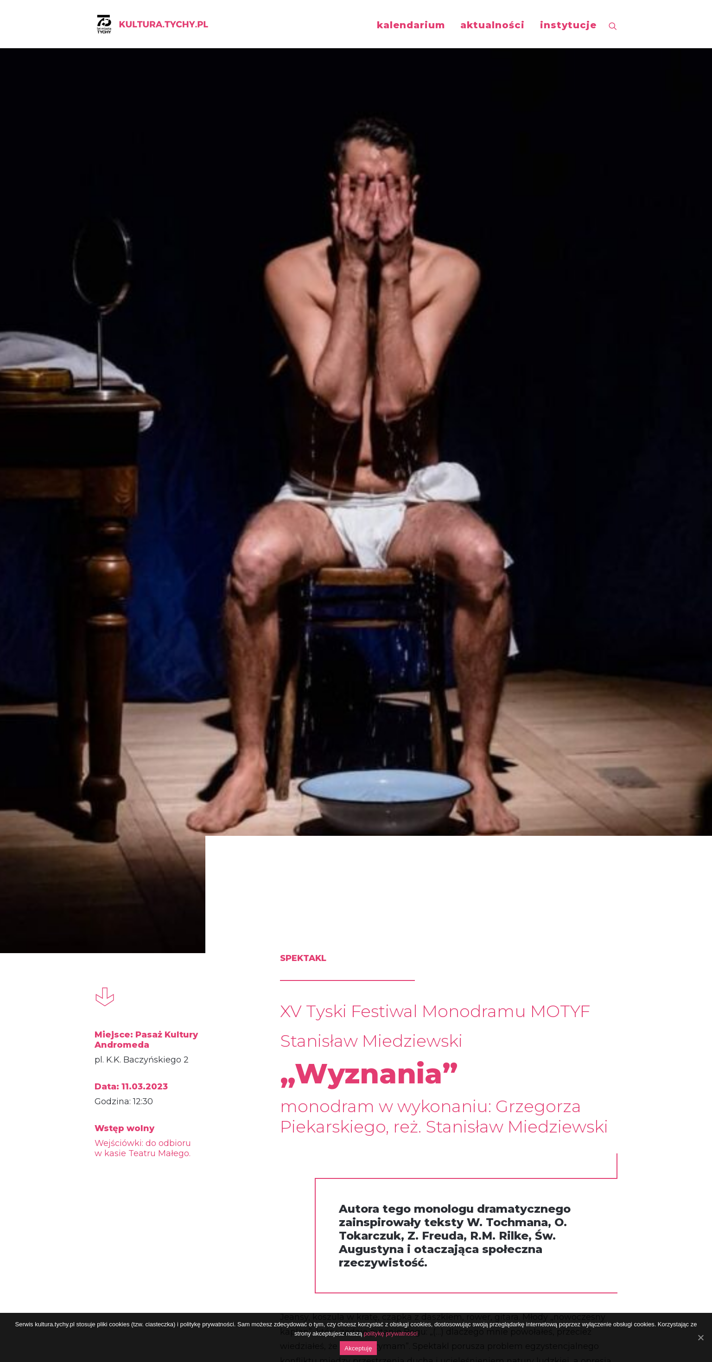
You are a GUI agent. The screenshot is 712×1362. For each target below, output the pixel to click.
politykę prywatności (391, 1333)
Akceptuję (358, 1348)
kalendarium (411, 25)
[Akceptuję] (700, 1337)
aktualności (492, 25)
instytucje (568, 25)
